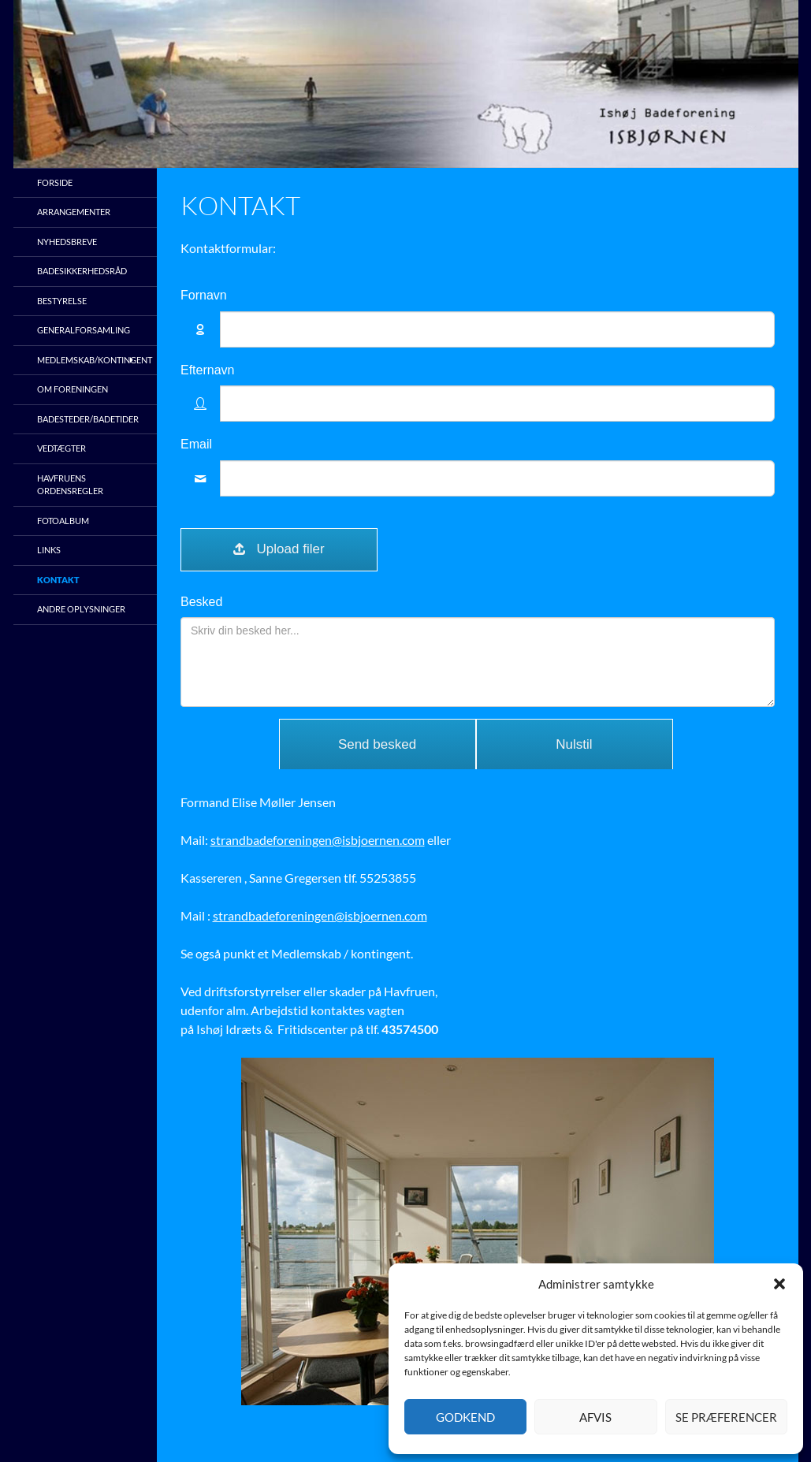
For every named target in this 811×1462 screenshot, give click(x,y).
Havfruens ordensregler (70, 485)
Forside (55, 182)
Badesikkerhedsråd (82, 271)
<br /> (477, 523)
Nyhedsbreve (67, 241)
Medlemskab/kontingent (94, 360)
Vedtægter (61, 448)
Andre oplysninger (81, 609)
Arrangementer (73, 211)
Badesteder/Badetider (88, 419)
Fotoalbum (63, 520)
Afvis (595, 1417)
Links (49, 550)
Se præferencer (726, 1417)
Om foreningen (72, 389)
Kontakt (58, 580)
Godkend (465, 1417)
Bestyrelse (62, 301)
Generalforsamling (83, 330)
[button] (779, 1284)
